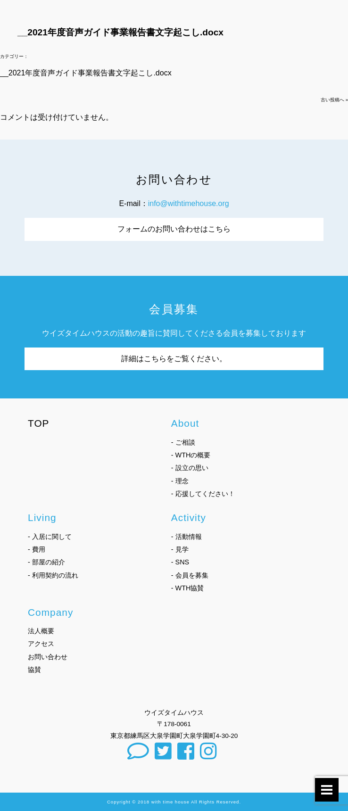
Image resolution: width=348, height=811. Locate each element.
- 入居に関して (50, 536)
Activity (188, 517)
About (185, 423)
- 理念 (180, 481)
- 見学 (180, 549)
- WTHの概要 (191, 455)
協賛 (34, 669)
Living (42, 517)
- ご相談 (183, 442)
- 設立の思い (189, 468)
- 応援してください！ (203, 493)
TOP (39, 423)
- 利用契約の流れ (53, 575)
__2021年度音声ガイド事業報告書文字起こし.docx (86, 73)
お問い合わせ (47, 657)
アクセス (41, 643)
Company (50, 612)
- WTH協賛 (187, 588)
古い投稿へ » (334, 99)
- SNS (180, 562)
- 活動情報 (186, 536)
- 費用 (36, 549)
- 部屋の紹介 (46, 562)
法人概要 (41, 631)
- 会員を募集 (189, 575)
